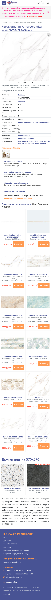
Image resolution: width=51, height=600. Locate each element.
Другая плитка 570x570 (20, 459)
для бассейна (24, 143)
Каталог (6, 537)
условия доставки (34, 16)
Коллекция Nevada (11, 148)
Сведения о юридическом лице (15, 554)
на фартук (44, 143)
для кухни (33, 141)
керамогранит (24, 135)
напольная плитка (26, 138)
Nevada (21, 95)
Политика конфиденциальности (16, 550)
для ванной (23, 141)
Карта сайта (10, 582)
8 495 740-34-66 (11, 570)
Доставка (7, 540)
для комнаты (44, 141)
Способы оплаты (10, 544)
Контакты (7, 547)
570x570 (21, 101)
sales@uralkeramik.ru (13, 577)
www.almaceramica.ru (12, 562)
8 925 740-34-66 (25, 570)
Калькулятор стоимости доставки (18, 198)
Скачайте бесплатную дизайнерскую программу (23, 184)
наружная (35, 143)
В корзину (18, 244)
